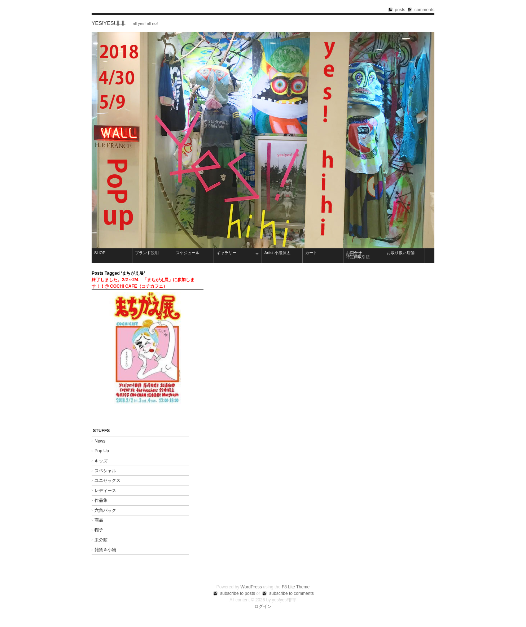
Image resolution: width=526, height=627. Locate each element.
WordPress (251, 586)
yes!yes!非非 (109, 23)
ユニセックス (107, 480)
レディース (105, 490)
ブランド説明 (147, 253)
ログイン (263, 606)
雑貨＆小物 (105, 549)
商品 (99, 520)
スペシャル (105, 470)
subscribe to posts (237, 593)
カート (311, 253)
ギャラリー (236, 253)
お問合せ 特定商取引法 (364, 255)
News (100, 441)
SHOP (99, 253)
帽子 (99, 529)
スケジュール (188, 253)
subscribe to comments (291, 593)
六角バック (105, 510)
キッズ (101, 460)
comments (424, 9)
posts (400, 9)
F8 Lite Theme (296, 586)
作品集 (103, 500)
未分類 (101, 540)
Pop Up (102, 450)
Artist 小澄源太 (277, 253)
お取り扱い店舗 (401, 253)
